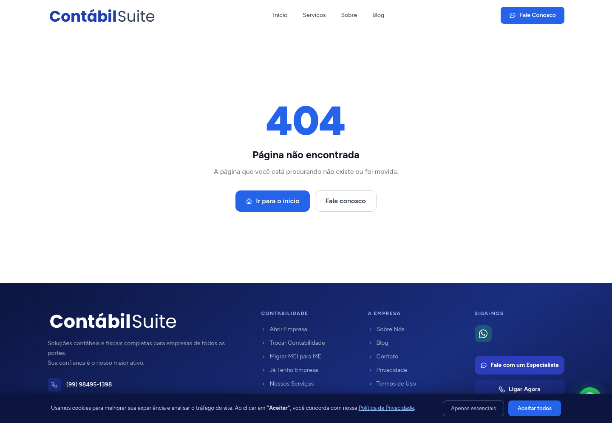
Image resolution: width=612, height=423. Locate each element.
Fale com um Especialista (519, 365)
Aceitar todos (535, 408)
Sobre (349, 15)
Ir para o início (272, 201)
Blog (378, 15)
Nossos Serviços (287, 383)
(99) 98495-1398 (89, 384)
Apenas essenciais (473, 408)
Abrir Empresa (284, 329)
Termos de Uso (392, 383)
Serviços (314, 15)
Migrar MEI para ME (291, 356)
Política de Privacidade (386, 408)
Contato (383, 356)
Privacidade (387, 370)
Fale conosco (346, 201)
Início (280, 15)
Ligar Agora (520, 389)
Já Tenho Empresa (289, 370)
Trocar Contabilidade (293, 342)
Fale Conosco (532, 15)
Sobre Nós (386, 329)
